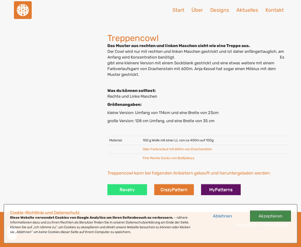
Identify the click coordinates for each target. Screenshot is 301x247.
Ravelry (127, 189)
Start (178, 10)
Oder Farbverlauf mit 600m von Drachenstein (177, 149)
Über (197, 10)
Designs (219, 10)
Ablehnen (222, 216)
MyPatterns (221, 189)
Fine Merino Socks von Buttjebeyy (169, 158)
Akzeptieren (270, 216)
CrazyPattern (173, 189)
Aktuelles (247, 10)
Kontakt (274, 10)
